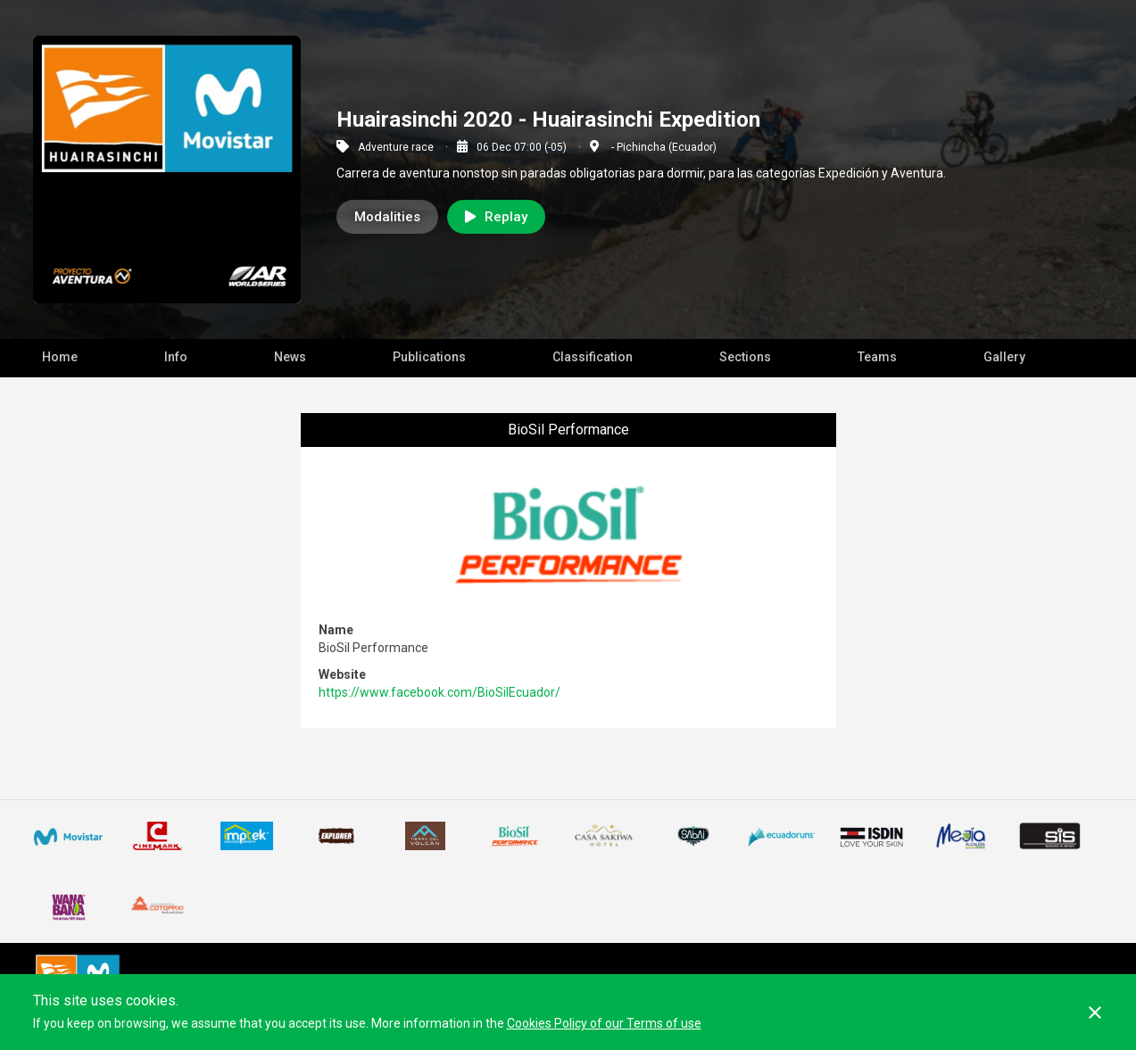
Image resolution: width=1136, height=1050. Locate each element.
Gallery (1004, 357)
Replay (496, 217)
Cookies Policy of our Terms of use (604, 1023)
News (290, 357)
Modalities (387, 217)
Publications (429, 357)
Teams (877, 357)
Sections (745, 357)
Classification (592, 357)
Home (60, 357)
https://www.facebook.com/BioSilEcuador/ (439, 692)
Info (175, 357)
